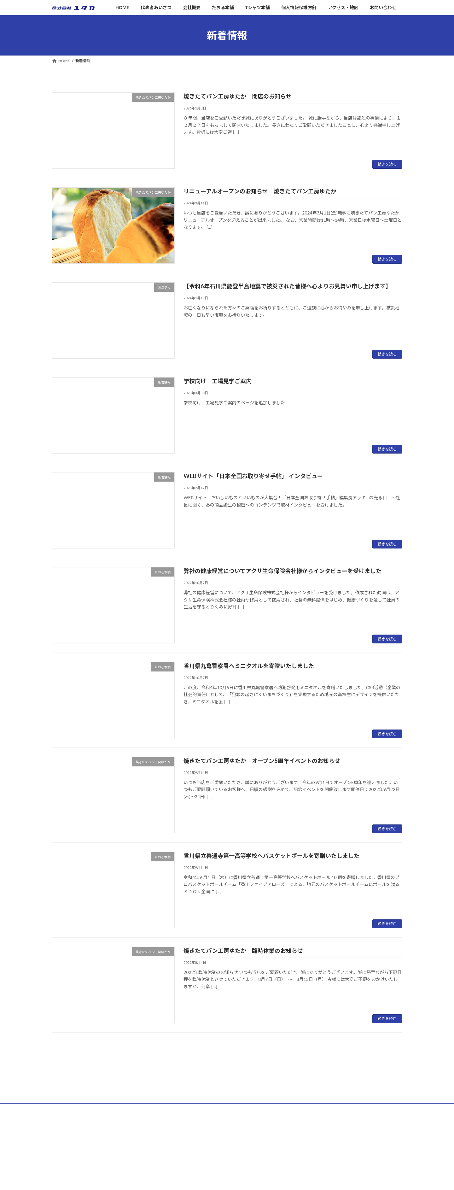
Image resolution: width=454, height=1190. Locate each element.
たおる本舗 (185, 1147)
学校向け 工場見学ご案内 (217, 381)
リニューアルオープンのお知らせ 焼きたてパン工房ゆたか (259, 191)
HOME (181, 1114)
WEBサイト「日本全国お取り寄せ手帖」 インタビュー (253, 475)
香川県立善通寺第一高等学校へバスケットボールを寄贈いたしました (271, 855)
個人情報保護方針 (191, 1169)
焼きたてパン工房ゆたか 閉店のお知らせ (237, 96)
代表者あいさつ (189, 1125)
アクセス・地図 (189, 1180)
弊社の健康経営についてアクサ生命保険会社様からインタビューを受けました (282, 570)
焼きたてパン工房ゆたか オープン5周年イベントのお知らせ (261, 760)
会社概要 (183, 1136)
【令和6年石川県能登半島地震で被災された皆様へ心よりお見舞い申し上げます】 (287, 286)
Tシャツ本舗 (186, 1158)
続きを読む (387, 164)
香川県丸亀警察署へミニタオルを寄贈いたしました (248, 665)
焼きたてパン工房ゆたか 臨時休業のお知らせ (243, 950)
